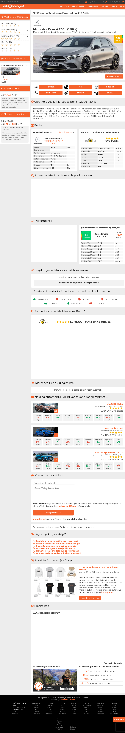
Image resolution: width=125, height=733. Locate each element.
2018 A (81, 13)
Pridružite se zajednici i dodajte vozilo (79, 283)
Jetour (73, 709)
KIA (74, 711)
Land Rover (86, 705)
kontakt (20, 1)
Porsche (100, 714)
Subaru (59, 719)
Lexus (86, 707)
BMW (36, 707)
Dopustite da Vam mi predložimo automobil (58, 553)
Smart (114, 711)
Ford (62, 707)
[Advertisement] (15, 186)
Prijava (83, 2)
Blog (114, 6)
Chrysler (50, 703)
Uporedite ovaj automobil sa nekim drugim (58, 543)
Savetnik (64, 6)
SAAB (114, 707)
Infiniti (73, 703)
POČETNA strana (40, 13)
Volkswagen (59, 727)
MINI (86, 711)
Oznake (104, 6)
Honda (62, 711)
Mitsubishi (100, 705)
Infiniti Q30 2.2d (114, 404)
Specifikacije (78, 6)
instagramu (107, 592)
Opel (100, 709)
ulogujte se (39, 519)
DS (50, 709)
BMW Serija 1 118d (113, 428)
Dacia (50, 711)
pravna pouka (11, 1)
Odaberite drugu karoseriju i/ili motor (55, 548)
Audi (36, 705)
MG (86, 709)
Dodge (62, 703)
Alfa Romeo (36, 703)
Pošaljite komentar (53, 513)
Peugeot (100, 711)
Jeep (74, 707)
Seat (114, 709)
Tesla (59, 723)
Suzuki (59, 721)
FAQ (14, 711)
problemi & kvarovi (63, 132)
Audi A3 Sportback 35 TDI (109, 452)
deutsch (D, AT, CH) (116, 2)
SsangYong (114, 714)
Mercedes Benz (69, 13)
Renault (114, 703)
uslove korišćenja (67, 506)
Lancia (86, 703)
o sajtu (2, 1)
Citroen (50, 705)
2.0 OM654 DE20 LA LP (53, 142)
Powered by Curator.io (113, 662)
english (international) (97, 2)
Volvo (59, 729)
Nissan (100, 707)
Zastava (73, 727)
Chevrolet (36, 714)
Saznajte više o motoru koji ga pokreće (56, 546)
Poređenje (93, 6)
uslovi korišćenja (18, 707)
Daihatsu (50, 714)
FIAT (62, 705)
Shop (122, 6)
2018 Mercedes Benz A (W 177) (14, 65)
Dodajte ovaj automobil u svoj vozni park (57, 541)
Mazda (86, 714)
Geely (62, 709)
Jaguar (74, 705)
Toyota (59, 725)
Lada (74, 714)
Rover (114, 705)
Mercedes (100, 703)
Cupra (49, 707)
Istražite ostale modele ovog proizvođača (57, 551)
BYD (36, 709)
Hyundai (62, 714)
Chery (36, 711)
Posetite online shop (90, 598)
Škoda (72, 729)
